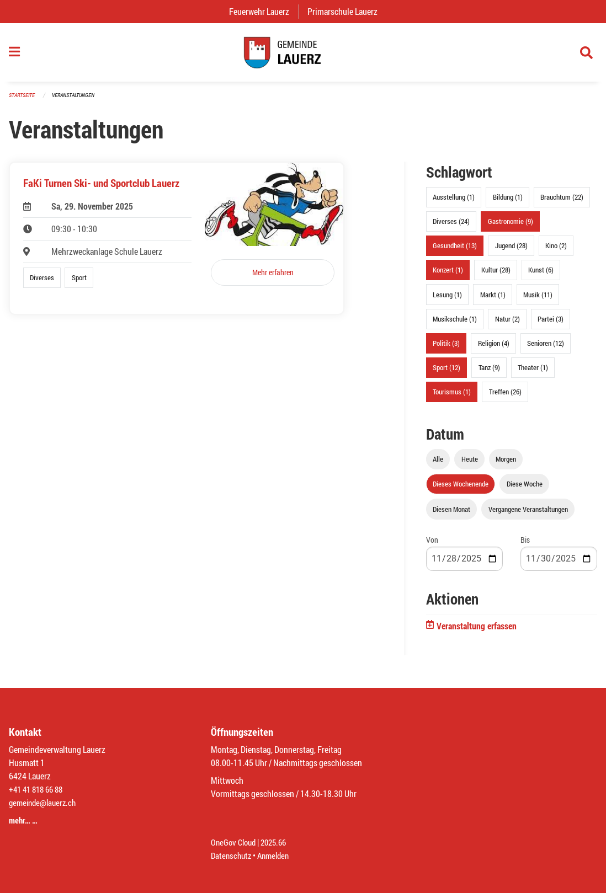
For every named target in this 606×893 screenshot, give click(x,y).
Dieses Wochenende (460, 489)
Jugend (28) (511, 251)
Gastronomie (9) (510, 226)
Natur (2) (507, 323)
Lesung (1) (447, 299)
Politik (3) (446, 348)
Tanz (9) (489, 372)
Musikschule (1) (455, 323)
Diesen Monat (451, 514)
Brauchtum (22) (561, 202)
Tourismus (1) (452, 397)
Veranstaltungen (78, 100)
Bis (525, 544)
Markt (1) (493, 299)
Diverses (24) (451, 226)
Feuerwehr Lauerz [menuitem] (263, 11)
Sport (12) (446, 372)
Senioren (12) (545, 348)
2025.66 (278, 842)
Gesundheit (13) (455, 251)
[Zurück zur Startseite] (303, 55)
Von (432, 544)
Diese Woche (525, 489)
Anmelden (277, 855)
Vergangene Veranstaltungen (528, 514)
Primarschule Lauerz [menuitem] (346, 11)
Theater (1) (533, 372)
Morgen (506, 464)
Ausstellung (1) (454, 202)
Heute (469, 464)
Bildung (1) (508, 202)
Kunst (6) (541, 275)
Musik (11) (537, 299)
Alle (438, 464)
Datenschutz (232, 855)
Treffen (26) (505, 397)
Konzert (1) (448, 275)
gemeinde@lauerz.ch (45, 802)
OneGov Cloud (235, 842)
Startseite (23, 100)
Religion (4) (493, 348)
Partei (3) (551, 323)
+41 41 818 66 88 (38, 789)
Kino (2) (556, 251)
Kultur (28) (496, 275)
